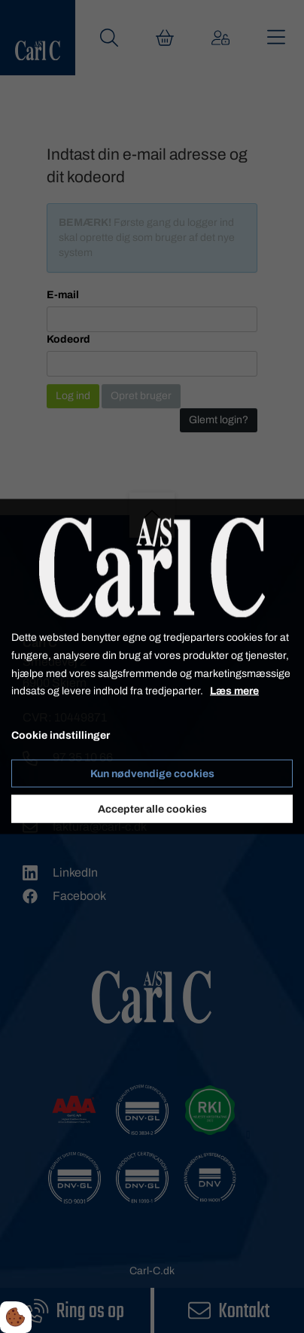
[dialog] (152, 666)
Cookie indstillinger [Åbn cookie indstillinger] (60, 735)
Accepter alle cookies (152, 808)
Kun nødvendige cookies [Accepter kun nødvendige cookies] (152, 773)
